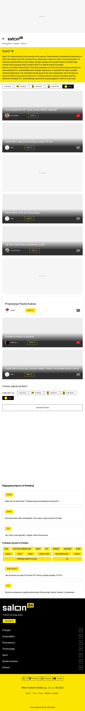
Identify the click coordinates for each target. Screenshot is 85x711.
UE (67, 559)
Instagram (46, 679)
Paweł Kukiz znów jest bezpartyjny (22, 212)
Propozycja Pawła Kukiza (20, 303)
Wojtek (13, 310)
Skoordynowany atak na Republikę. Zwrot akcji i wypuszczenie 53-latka (33, 518)
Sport (5, 655)
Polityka (16, 43)
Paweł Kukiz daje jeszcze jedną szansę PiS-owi (29, 141)
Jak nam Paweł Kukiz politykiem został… (25, 244)
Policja (9, 494)
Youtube (57, 679)
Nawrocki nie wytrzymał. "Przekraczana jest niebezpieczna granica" (32, 501)
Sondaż (56, 549)
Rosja (77, 554)
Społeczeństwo (10, 661)
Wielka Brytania (62, 554)
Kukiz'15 (33, 115)
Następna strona (42, 408)
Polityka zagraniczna (22, 549)
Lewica (8, 554)
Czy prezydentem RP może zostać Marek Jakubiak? (31, 109)
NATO (38, 549)
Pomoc (28, 693)
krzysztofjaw (14, 115)
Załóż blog (9, 621)
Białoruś (67, 549)
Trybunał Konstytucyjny (27, 559)
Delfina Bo (13, 342)
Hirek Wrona (53, 86)
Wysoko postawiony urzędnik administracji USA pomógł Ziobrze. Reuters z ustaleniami (39, 592)
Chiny (19, 554)
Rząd (78, 549)
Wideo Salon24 (12, 569)
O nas (35, 693)
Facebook (34, 679)
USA (6, 549)
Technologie (8, 649)
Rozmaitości (8, 642)
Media (9, 511)
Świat (30, 554)
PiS (8, 528)
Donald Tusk (44, 554)
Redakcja (21, 86)
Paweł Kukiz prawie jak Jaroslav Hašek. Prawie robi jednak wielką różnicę (42, 368)
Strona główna (7, 43)
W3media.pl (51, 707)
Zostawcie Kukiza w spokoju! (19, 336)
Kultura (5, 667)
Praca (41, 693)
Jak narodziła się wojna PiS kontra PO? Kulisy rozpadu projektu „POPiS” (34, 575)
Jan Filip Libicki (15, 250)
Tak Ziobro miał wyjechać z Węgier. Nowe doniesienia (26, 535)
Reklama (48, 693)
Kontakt (55, 693)
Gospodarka (8, 636)
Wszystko (7, 86)
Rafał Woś (37, 86)
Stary (12, 147)
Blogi (70, 86)
